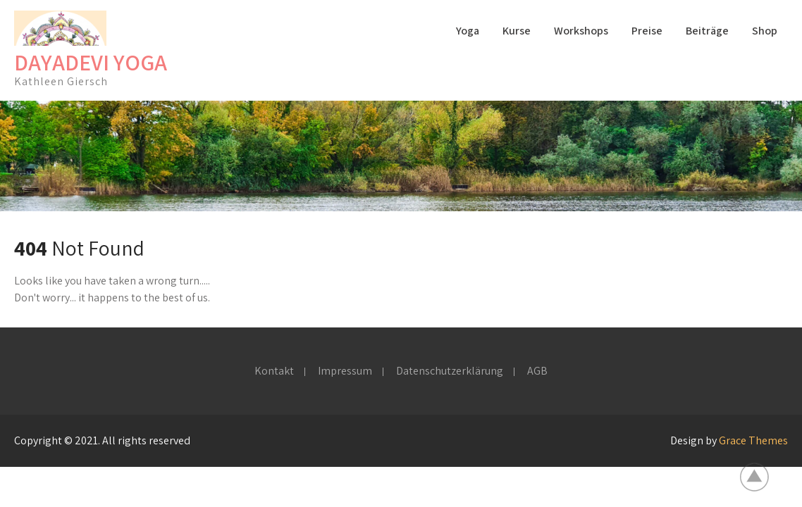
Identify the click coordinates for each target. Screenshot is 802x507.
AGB (537, 372)
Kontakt (274, 372)
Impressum (345, 372)
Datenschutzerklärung (449, 372)
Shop (764, 30)
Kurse (516, 30)
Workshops (581, 30)
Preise (646, 30)
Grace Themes (753, 440)
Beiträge (707, 30)
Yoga (467, 30)
